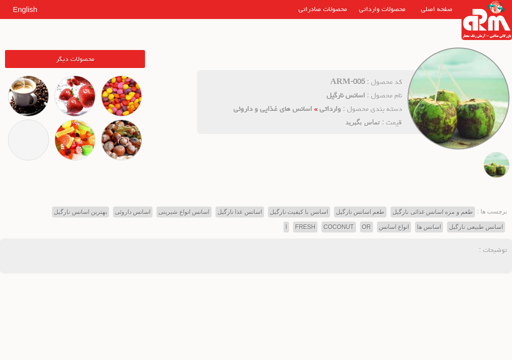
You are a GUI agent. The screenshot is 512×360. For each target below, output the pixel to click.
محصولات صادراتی (322, 9)
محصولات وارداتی (382, 9)
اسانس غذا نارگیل (240, 212)
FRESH (305, 227)
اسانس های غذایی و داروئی (273, 109)
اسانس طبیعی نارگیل (476, 227)
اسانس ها (429, 227)
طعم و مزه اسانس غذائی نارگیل (432, 212)
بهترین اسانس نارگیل (80, 212)
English (24, 9)
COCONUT (339, 227)
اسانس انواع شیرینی (184, 212)
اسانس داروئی (132, 212)
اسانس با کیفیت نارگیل (299, 212)
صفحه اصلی (436, 9)
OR (366, 227)
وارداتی (330, 109)
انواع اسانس (394, 227)
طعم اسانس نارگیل (360, 212)
